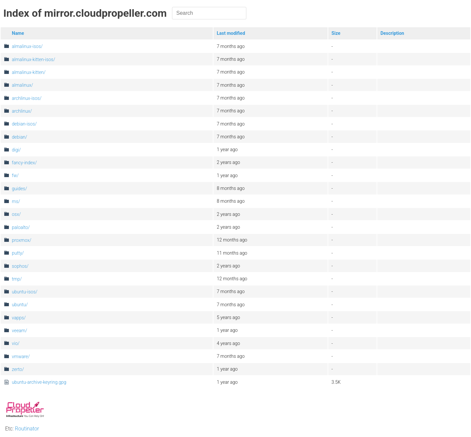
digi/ (16, 149)
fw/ (15, 175)
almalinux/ (22, 85)
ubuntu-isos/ (24, 291)
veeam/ (19, 330)
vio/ (15, 343)
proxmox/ (21, 240)
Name (18, 33)
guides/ (19, 188)
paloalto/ (21, 227)
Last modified (231, 33)
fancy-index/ (24, 162)
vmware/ (21, 356)
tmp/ (17, 279)
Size (336, 33)
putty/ (18, 253)
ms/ (16, 201)
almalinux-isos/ (27, 46)
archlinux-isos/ (26, 98)
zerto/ (18, 369)
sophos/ (20, 266)
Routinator (27, 429)
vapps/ (19, 317)
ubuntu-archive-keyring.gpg (39, 382)
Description (392, 33)
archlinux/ (22, 111)
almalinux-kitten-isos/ (33, 59)
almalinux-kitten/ (29, 72)
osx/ (16, 214)
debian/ (19, 137)
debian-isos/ (24, 123)
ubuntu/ (20, 304)
